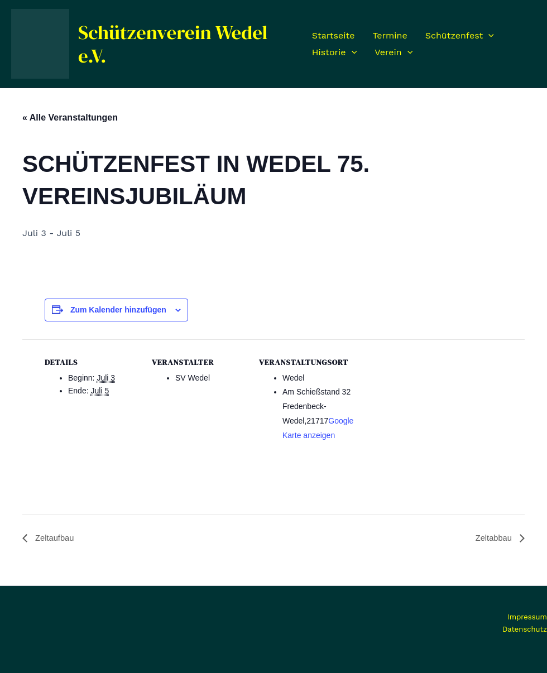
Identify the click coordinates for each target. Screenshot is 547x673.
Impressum (527, 617)
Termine (389, 35)
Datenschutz (524, 629)
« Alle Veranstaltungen (70, 117)
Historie (334, 52)
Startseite (333, 35)
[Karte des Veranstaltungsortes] (425, 416)
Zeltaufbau (55, 537)
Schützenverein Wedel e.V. (173, 44)
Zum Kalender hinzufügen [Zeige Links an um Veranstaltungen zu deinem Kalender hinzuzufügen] (118, 309)
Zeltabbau (493, 537)
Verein (393, 52)
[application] (488, 35)
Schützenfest (459, 35)
